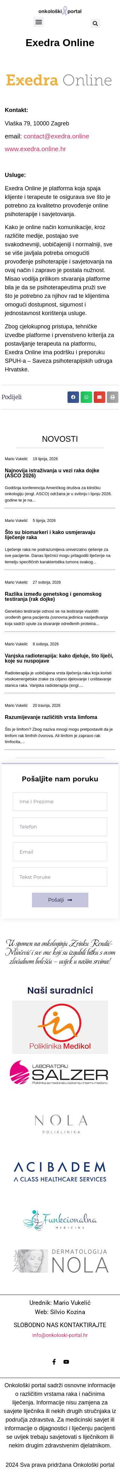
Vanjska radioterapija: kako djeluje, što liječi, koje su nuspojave (59, 658)
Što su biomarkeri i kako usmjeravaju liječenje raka (50, 535)
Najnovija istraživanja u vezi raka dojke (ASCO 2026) (52, 473)
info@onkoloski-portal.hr (60, 1335)
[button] (38, 22)
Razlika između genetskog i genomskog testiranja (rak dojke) (53, 596)
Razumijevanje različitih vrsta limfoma (51, 717)
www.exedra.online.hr (35, 148)
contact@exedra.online (56, 136)
